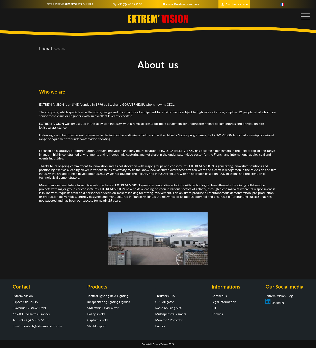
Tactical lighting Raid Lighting (107, 296)
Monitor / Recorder (168, 320)
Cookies (217, 314)
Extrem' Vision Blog (279, 296)
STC (214, 308)
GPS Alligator (164, 302)
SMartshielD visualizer (102, 308)
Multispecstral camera (170, 314)
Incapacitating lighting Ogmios (108, 302)
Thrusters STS (165, 296)
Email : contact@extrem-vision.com (37, 326)
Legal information (224, 302)
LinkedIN (274, 302)
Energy (160, 326)
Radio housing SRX (168, 308)
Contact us (219, 296)
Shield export (96, 326)
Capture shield (97, 320)
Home (45, 48)
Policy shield (96, 314)
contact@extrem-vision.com (181, 4)
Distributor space (234, 4)
